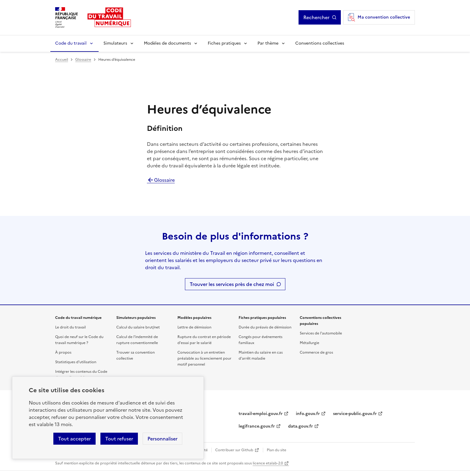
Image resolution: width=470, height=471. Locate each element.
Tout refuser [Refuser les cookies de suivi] (119, 438)
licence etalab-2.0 (268, 463)
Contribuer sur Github (234, 450)
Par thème (267, 43)
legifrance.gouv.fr (257, 426)
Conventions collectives (319, 43)
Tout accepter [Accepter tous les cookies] (74, 438)
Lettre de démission (194, 327)
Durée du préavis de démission (265, 327)
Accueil (61, 59)
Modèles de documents (167, 43)
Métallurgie (309, 343)
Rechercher (316, 17)
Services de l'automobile (321, 333)
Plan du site (276, 450)
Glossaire (83, 59)
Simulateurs (115, 43)
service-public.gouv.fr (355, 414)
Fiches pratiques (224, 43)
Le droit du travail (70, 327)
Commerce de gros (316, 352)
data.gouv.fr (300, 426)
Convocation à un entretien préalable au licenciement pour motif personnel (204, 358)
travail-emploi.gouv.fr (261, 414)
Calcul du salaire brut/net (138, 327)
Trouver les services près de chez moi (232, 284)
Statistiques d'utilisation (75, 362)
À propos (63, 352)
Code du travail (71, 43)
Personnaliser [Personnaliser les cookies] (162, 438)
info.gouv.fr (308, 414)
